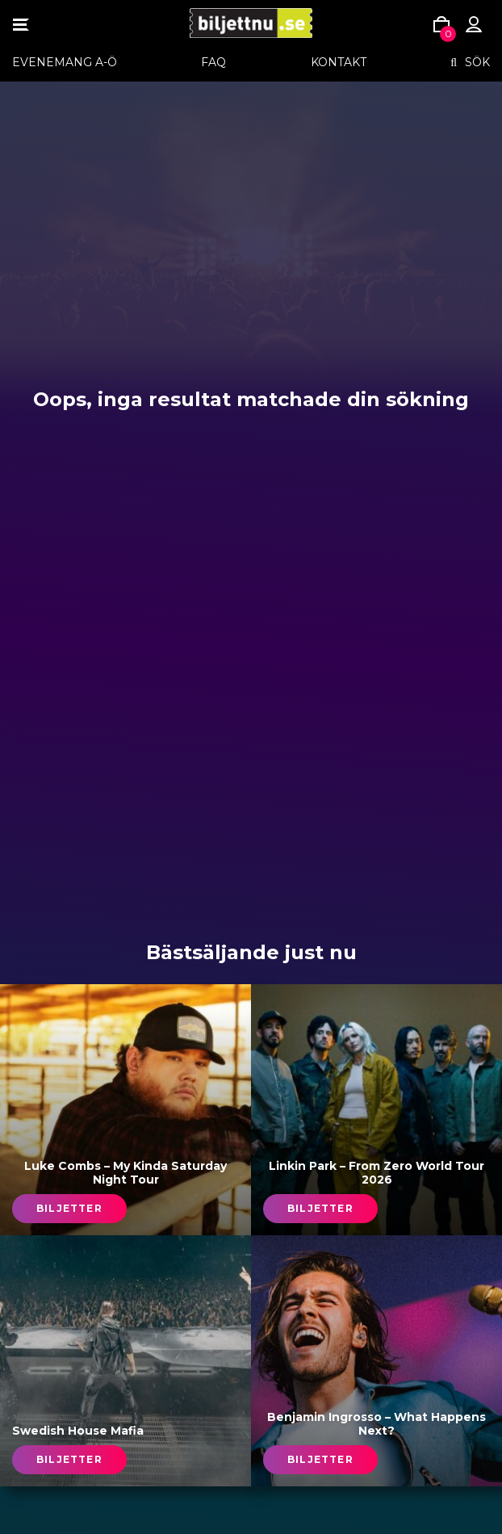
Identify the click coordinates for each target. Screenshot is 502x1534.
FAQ (213, 62)
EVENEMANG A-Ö (64, 62)
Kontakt (338, 62)
